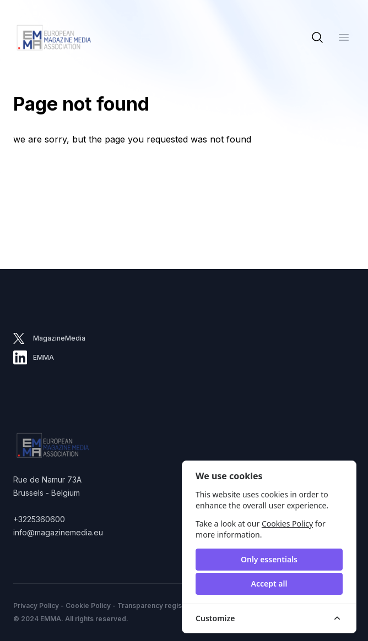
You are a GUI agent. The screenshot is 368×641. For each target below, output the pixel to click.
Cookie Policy (88, 605)
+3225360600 (39, 519)
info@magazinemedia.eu (58, 532)
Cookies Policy (287, 523)
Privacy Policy (36, 605)
